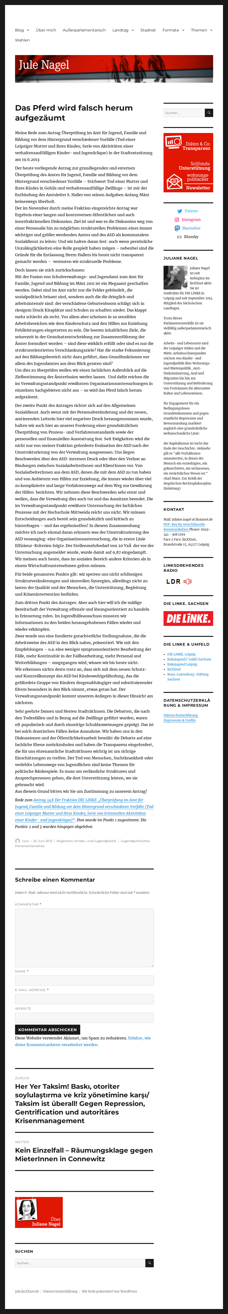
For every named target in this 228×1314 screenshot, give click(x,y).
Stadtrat (148, 30)
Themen (199, 30)
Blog (19, 30)
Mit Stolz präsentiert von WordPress (109, 1291)
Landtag (120, 30)
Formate (171, 30)
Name (22, 971)
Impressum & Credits (180, 720)
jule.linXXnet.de (27, 1291)
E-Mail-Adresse (32, 990)
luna (25, 841)
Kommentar (28, 904)
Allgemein (65, 841)
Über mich (46, 30)
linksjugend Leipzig (182, 664)
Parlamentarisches (29, 846)
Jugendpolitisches (135, 841)
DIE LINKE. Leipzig (181, 654)
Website (23, 1008)
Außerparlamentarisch (84, 30)
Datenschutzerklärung (181, 715)
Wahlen (22, 40)
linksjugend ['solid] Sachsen (189, 659)
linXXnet (174, 669)
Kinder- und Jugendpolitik (95, 841)
